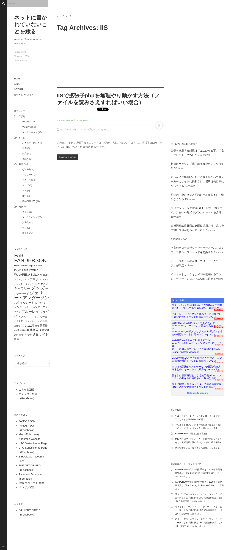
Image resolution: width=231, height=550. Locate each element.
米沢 (16, 335)
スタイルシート (24, 302)
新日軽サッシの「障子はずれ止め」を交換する (197, 448)
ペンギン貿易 (27, 487)
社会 (24, 228)
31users (218, 318)
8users (219, 362)
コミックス (27, 180)
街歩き (25, 233)
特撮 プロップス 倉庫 (31, 483)
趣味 (21, 164)
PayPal (18, 270)
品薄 (16, 330)
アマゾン (35, 279)
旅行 (24, 196)
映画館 (23, 330)
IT (19, 116)
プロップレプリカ (38, 316)
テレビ (25, 185)
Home (17, 78)
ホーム (61, 16)
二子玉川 (27, 325)
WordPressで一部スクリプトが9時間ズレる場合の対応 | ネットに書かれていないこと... (197, 333)
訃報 (21, 335)
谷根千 (28, 334)
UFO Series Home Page (33, 443)
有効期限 (32, 330)
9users (219, 344)
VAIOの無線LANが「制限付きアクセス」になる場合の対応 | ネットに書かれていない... (197, 359)
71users (218, 309)
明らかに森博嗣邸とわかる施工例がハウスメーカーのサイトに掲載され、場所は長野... (196, 377)
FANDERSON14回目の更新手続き (191, 433)
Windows (26, 121)
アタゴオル (27, 175)
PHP (26, 270)
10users (218, 336)
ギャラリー (22, 288)
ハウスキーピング (30, 143)
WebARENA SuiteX (26, 274)
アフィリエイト (21, 279)
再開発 (44, 325)
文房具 (25, 222)
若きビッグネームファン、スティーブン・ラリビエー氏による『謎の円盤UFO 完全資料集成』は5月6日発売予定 (198, 498)
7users (219, 371)
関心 (21, 206)
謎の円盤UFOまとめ (24, 94)
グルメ (25, 212)
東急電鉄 (44, 330)
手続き (25, 159)
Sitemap (19, 89)
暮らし (22, 137)
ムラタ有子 (19, 321)
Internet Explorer (29, 265)
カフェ (45, 279)
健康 (24, 148)
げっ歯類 (26, 169)
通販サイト (40, 334)
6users (219, 379)
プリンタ (25, 316)
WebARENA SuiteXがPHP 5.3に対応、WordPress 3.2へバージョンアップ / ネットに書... (197, 342)
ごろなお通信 (27, 389)
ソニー (20, 307)
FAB (18, 255)
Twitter (33, 270)
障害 (16, 339)
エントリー (179, 300)
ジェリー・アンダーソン (31, 295)
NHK (40, 265)
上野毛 (17, 326)
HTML (17, 265)
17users (218, 327)
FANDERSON (30, 260)
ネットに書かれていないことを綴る (30, 24)
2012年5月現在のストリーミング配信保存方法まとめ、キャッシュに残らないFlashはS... (196, 368)
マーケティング (29, 217)
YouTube (44, 275)
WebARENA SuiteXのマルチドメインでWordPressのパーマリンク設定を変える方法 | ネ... (197, 324)
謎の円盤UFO (28, 201)
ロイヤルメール (32, 321)
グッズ (38, 288)
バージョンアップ (35, 307)
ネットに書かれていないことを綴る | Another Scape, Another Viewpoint (197, 350)
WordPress (27, 127)
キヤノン (43, 284)
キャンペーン (31, 284)
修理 (37, 325)
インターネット (29, 132)
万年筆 (43, 320)
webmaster (67, 120)
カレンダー (19, 284)
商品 (24, 153)
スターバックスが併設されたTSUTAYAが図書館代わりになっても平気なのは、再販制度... (197, 306)
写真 (24, 190)
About (17, 84)
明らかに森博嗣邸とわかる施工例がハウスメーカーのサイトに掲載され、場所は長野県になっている (197, 181)
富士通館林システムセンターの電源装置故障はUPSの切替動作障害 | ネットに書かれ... (196, 385)
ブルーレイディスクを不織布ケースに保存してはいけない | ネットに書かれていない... (196, 315)
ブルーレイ (30, 311)
